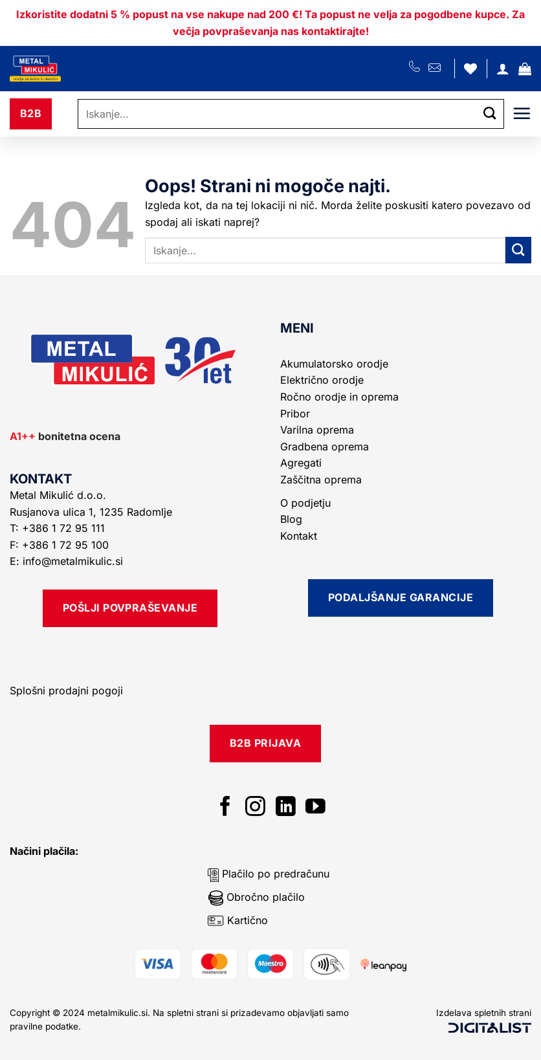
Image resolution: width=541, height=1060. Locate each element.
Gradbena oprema (324, 446)
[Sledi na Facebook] (225, 808)
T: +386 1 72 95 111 (59, 528)
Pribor (295, 413)
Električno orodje (322, 379)
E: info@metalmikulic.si (66, 561)
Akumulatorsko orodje (334, 363)
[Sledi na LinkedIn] (286, 808)
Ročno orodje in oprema (339, 396)
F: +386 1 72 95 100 (61, 544)
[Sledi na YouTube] (315, 808)
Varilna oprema (317, 429)
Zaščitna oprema (321, 479)
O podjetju (305, 502)
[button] (524, 68)
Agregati (301, 462)
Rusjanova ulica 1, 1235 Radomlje (92, 511)
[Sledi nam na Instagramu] (255, 808)
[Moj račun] (502, 68)
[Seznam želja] (470, 68)
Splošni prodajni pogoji (66, 690)
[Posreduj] (490, 114)
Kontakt (298, 535)
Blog (291, 519)
